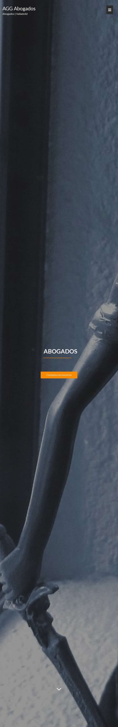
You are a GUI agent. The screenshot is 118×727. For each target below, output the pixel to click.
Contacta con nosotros (59, 375)
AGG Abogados (19, 8)
